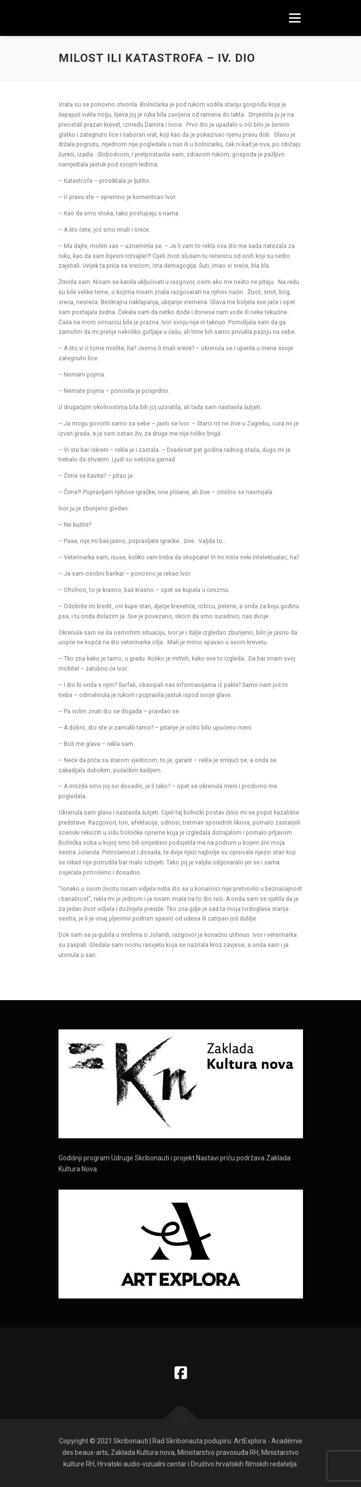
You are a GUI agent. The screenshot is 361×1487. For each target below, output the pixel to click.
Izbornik (294, 17)
